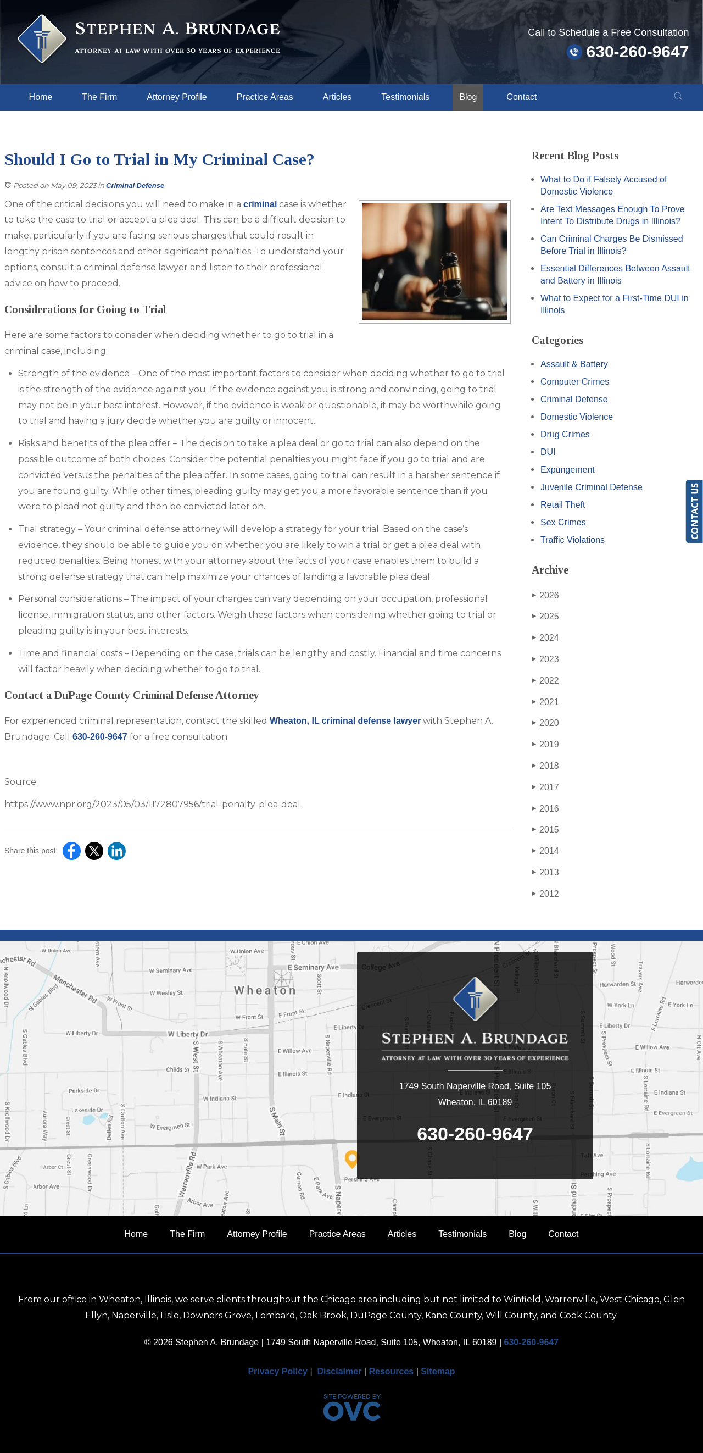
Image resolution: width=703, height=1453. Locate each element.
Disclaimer (339, 1371)
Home (41, 97)
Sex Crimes (563, 522)
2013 (545, 872)
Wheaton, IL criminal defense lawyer (345, 720)
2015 (545, 830)
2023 (545, 659)
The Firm (99, 97)
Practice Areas (265, 97)
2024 (545, 638)
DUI (548, 452)
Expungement (567, 469)
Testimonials (405, 97)
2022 (545, 681)
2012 (545, 894)
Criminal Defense (135, 185)
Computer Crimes (574, 381)
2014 (545, 851)
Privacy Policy (278, 1371)
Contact (521, 97)
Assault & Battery (574, 364)
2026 (545, 595)
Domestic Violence (576, 417)
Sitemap (438, 1371)
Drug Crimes (565, 434)
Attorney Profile (177, 97)
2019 (545, 744)
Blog (468, 97)
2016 (545, 809)
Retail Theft (562, 504)
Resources (391, 1371)
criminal (260, 204)
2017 (545, 787)
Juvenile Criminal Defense (591, 487)
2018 (545, 766)
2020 (545, 723)
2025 (545, 616)
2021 (545, 702)
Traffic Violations (572, 540)
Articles (337, 97)
